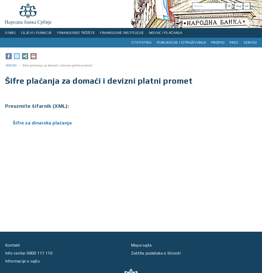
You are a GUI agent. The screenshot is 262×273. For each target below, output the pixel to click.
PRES (234, 42)
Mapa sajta (141, 245)
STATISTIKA (142, 42)
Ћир (238, 6)
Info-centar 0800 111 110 (28, 253)
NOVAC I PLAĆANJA (165, 33)
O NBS (10, 33)
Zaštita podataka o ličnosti (156, 253)
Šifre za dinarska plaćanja (42, 122)
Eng (254, 6)
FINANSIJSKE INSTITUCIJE (122, 33)
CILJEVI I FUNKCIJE (36, 33)
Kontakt (12, 245)
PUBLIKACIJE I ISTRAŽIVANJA (181, 42)
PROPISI (217, 42)
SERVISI (250, 42)
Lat (246, 6)
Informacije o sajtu (22, 261)
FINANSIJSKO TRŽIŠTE (76, 33)
